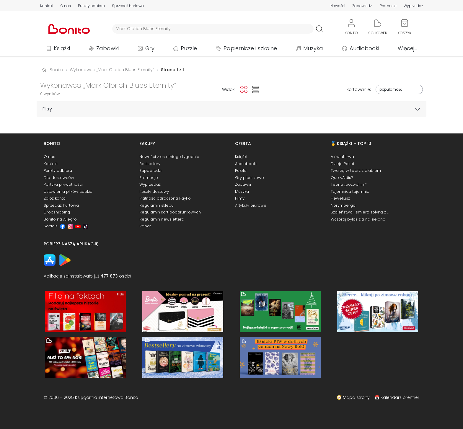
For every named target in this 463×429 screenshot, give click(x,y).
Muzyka (313, 48)
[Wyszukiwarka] (213, 29)
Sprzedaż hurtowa (128, 5)
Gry (149, 48)
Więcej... (407, 48)
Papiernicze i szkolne (250, 48)
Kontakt (46, 5)
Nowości (337, 5)
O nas (66, 5)
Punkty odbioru (91, 5)
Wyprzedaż (413, 5)
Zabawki (107, 48)
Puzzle (189, 48)
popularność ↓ (392, 89)
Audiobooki (364, 48)
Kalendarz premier (400, 397)
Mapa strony (356, 397)
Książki (62, 48)
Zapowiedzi (362, 5)
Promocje (388, 5)
